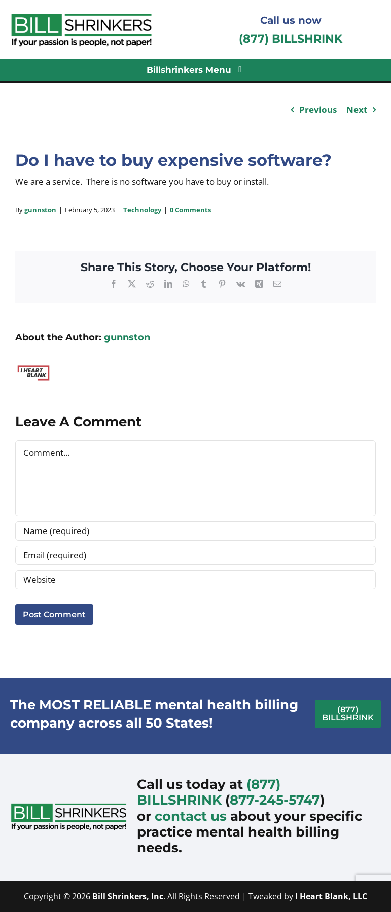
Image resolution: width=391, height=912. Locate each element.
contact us (191, 816)
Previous (318, 110)
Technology (142, 209)
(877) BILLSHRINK (290, 39)
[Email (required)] (195, 555)
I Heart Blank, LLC (331, 896)
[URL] (195, 579)
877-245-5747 (275, 800)
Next (356, 110)
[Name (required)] (195, 531)
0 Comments (190, 209)
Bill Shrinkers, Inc (127, 896)
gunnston (40, 209)
